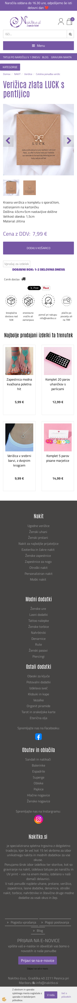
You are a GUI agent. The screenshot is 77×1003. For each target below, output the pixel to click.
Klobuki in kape (38, 694)
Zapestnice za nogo (38, 561)
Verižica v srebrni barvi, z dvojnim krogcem (19, 460)
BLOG (45, 57)
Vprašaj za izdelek (16, 263)
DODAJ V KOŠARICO (38, 248)
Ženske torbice (38, 626)
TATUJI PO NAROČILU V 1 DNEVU (21, 57)
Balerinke (38, 765)
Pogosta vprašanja (23, 922)
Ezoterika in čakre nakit (38, 549)
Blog (40, 930)
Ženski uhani (38, 531)
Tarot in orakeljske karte (38, 711)
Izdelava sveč (38, 688)
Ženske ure (38, 608)
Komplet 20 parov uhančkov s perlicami (57, 384)
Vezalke (38, 700)
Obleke (38, 783)
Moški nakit (38, 579)
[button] (68, 141)
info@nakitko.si (47, 982)
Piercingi (38, 656)
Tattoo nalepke (38, 620)
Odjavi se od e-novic (37, 968)
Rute (38, 644)
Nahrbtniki (38, 632)
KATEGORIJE (10, 67)
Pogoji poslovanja (57, 922)
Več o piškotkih (66, 994)
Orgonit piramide (38, 705)
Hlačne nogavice (38, 795)
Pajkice (39, 789)
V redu (51, 995)
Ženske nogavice (38, 801)
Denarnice (38, 638)
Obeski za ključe (38, 676)
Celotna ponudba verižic (48, 74)
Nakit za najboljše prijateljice (38, 543)
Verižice (28, 74)
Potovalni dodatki (38, 682)
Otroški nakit (38, 567)
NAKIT (17, 74)
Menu (38, 45)
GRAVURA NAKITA (61, 57)
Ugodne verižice (38, 525)
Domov (6, 74)
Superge (38, 777)
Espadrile (38, 771)
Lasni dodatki (38, 614)
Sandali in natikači (38, 759)
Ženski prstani (38, 537)
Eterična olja (38, 717)
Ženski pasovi (38, 650)
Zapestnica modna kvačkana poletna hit (19, 384)
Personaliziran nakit (39, 573)
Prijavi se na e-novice (37, 960)
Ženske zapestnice (38, 555)
